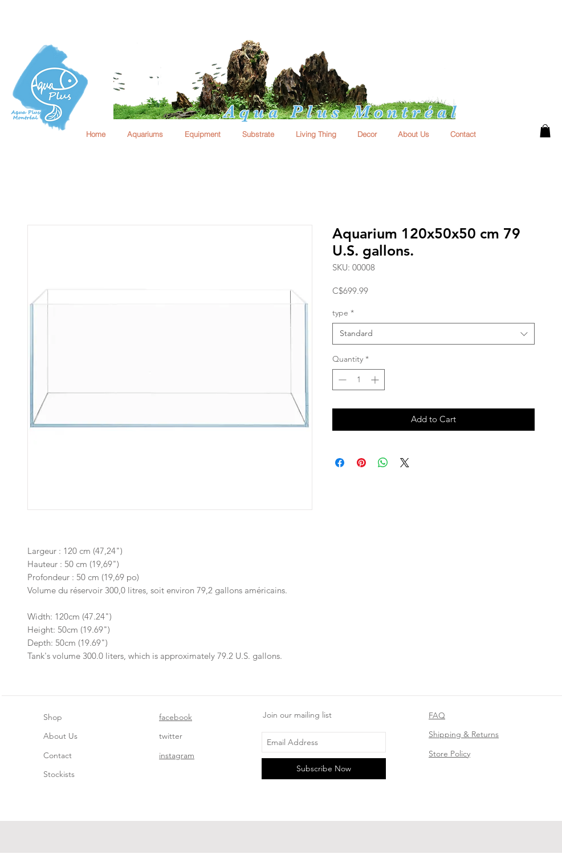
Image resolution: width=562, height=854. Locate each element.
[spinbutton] (358, 380)
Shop (52, 717)
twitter (170, 736)
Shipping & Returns (464, 734)
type (343, 312)
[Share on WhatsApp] (383, 463)
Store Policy (449, 753)
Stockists (59, 774)
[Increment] (376, 380)
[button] (545, 130)
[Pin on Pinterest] (361, 463)
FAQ (437, 715)
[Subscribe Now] (324, 768)
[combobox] (433, 334)
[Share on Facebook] (340, 463)
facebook (175, 717)
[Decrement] (341, 380)
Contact (57, 755)
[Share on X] (405, 463)
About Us (60, 736)
